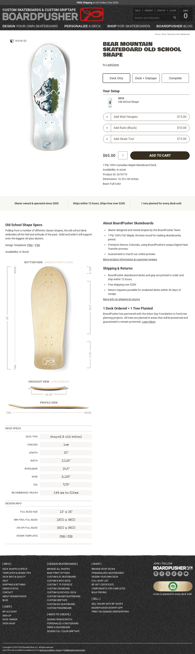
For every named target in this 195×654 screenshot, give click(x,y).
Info (7, 563)
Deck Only (116, 78)
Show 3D (20, 40)
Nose (35, 476)
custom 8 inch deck (59, 580)
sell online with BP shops (107, 604)
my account (9, 611)
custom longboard (58, 588)
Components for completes (108, 588)
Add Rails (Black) (150, 128)
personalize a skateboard (62, 623)
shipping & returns (13, 584)
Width (34, 460)
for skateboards (128, 26)
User (7, 606)
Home (157, 34)
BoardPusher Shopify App (107, 608)
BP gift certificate (103, 584)
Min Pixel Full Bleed (26, 519)
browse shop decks (103, 569)
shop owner (9, 619)
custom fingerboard (59, 608)
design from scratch (59, 619)
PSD (37, 245)
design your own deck (105, 576)
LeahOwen (112, 64)
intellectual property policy (74, 650)
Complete (175, 78)
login (173, 10)
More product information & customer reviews (130, 259)
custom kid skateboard (61, 604)
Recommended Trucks (25, 492)
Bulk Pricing (99, 592)
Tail (35, 484)
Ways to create (58, 614)
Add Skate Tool (150, 139)
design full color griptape (63, 631)
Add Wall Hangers (150, 117)
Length (33, 452)
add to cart (160, 155)
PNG (30, 245)
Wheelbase (31, 468)
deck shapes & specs (14, 569)
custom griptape (57, 600)
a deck (82, 26)
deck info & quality (14, 576)
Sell (96, 598)
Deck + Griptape (146, 78)
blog (175, 26)
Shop (163, 34)
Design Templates (27, 535)
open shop (8, 623)
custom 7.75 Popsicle (59, 584)
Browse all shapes (58, 569)
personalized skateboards (108, 573)
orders (149, 10)
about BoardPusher (14, 596)
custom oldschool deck (61, 592)
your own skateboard (30, 26)
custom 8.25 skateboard (61, 576)
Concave (32, 444)
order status (10, 588)
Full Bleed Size (29, 511)
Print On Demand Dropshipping (110, 611)
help (137, 10)
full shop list (100, 580)
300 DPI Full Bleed (27, 527)
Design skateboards (62, 563)
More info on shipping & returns (121, 299)
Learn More (148, 321)
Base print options (58, 573)
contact (7, 592)
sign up (161, 10)
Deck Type (32, 436)
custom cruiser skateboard (63, 596)
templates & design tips (16, 573)
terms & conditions (47, 650)
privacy (59, 650)
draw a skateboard (58, 627)
